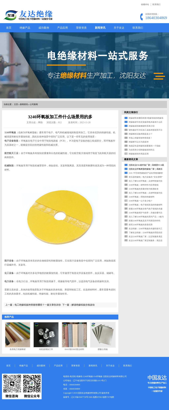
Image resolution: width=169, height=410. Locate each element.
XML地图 (92, 397)
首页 (8, 27)
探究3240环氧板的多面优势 (140, 224)
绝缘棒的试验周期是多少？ (140, 134)
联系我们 (156, 4)
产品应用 (62, 27)
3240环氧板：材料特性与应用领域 (143, 185)
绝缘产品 (25, 27)
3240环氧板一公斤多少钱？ (140, 201)
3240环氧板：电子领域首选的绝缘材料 (145, 205)
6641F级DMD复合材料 (74, 349)
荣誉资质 (81, 27)
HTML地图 (101, 397)
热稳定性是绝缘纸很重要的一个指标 (144, 146)
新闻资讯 (100, 27)
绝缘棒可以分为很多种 (139, 142)
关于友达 (119, 27)
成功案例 (43, 27)
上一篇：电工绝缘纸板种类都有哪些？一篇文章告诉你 (33, 305)
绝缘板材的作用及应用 (139, 154)
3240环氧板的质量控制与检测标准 (143, 189)
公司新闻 (34, 104)
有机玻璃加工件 (46, 349)
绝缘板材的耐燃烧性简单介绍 (141, 126)
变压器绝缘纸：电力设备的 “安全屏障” (146, 177)
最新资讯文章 (131, 159)
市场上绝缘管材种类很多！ (140, 138)
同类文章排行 (131, 112)
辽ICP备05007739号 (79, 397)
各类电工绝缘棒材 (18, 349)
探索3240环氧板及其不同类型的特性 (144, 220)
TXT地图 (110, 397)
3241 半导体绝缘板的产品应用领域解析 (146, 173)
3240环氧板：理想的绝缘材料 (141, 197)
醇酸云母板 (103, 349)
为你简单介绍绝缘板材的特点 (141, 150)
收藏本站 (145, 4)
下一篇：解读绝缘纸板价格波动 (78, 305)
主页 (16, 104)
